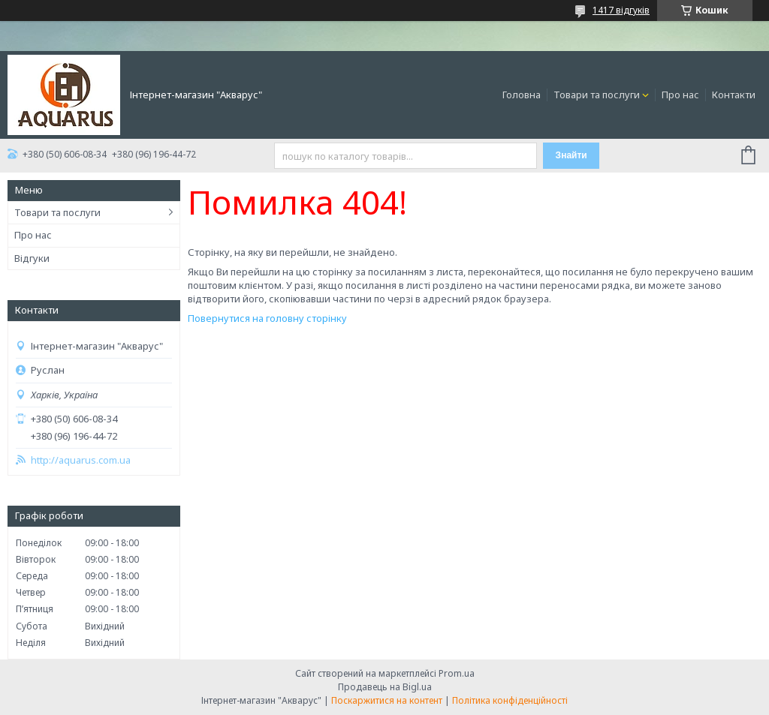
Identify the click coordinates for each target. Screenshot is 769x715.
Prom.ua (457, 673)
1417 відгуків (621, 10)
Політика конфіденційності (510, 700)
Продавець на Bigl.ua (385, 686)
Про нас (680, 94)
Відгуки (32, 258)
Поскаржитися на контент (386, 700)
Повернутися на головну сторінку (267, 318)
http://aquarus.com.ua (81, 460)
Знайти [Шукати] (571, 155)
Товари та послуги (596, 94)
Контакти (733, 94)
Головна (521, 94)
